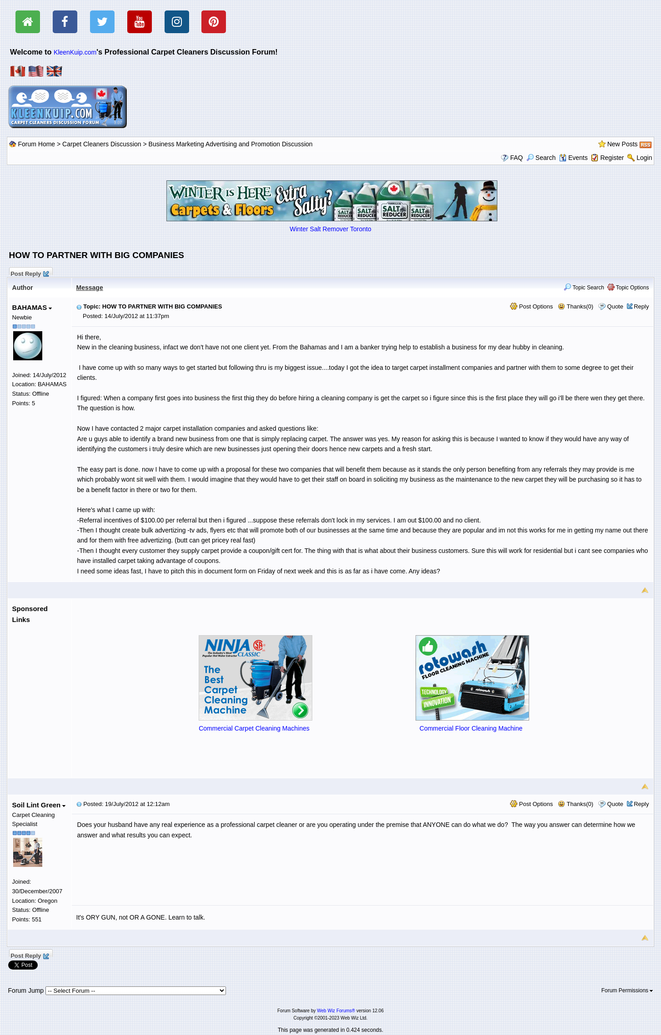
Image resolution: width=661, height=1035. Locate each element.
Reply (641, 306)
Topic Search (584, 287)
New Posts (622, 144)
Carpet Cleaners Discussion (101, 144)
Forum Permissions (627, 990)
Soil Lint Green (39, 805)
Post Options (531, 306)
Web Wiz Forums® (336, 1010)
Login (644, 157)
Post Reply (29, 272)
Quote (615, 306)
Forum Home (36, 144)
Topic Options (628, 287)
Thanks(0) (575, 306)
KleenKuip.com (75, 52)
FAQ (516, 157)
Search (541, 157)
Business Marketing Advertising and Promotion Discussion (231, 144)
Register (612, 157)
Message (89, 287)
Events (573, 157)
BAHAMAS (32, 307)
